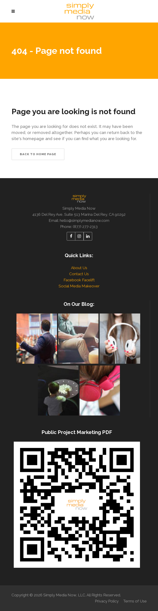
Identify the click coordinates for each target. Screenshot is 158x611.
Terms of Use (135, 601)
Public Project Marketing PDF (76, 432)
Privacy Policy (107, 601)
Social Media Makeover (79, 286)
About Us (79, 268)
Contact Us (79, 274)
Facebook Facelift (79, 280)
